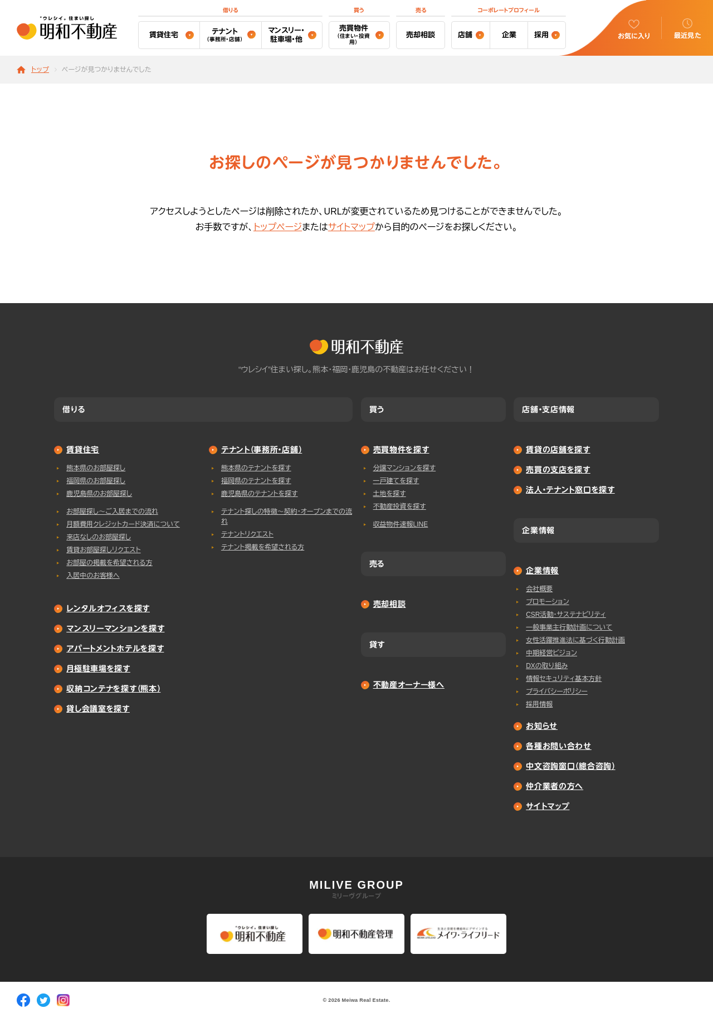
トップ (40, 70)
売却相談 (420, 34)
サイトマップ (351, 227)
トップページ (277, 227)
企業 (509, 34)
